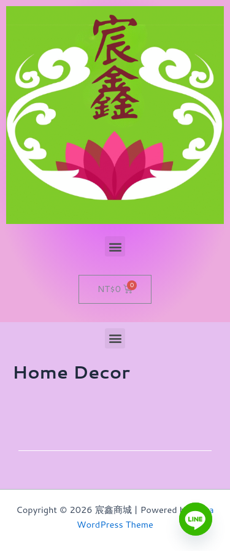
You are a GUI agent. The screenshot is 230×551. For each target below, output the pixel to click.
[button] (115, 246)
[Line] (195, 519)
